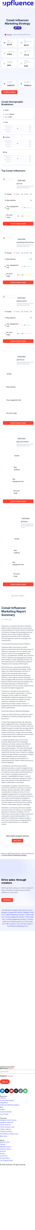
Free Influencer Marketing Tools (17, 961)
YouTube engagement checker (16, 954)
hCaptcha (6, 1111)
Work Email (7, 1103)
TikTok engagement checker (14, 952)
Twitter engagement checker (14, 950)
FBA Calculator (11, 959)
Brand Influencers (28, 889)
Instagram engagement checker (11, 947)
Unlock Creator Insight (18, 224)
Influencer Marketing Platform (11, 889)
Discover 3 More (17, 631)
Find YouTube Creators (24, 959)
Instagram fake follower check (22, 945)
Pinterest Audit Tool (16, 957)
